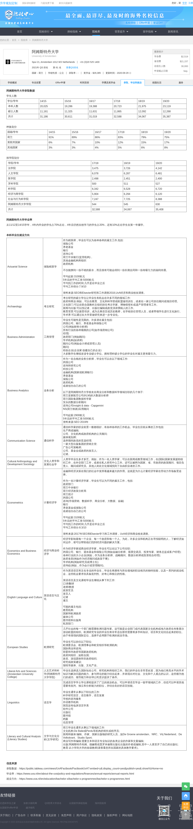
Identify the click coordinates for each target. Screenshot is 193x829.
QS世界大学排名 (53, 803)
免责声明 (66, 815)
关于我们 (5, 815)
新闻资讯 (173, 31)
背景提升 (121, 31)
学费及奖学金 (108, 82)
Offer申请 (144, 22)
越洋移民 (30, 807)
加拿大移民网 (30, 803)
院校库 (96, 31)
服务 (181, 82)
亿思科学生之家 (8, 803)
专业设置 (36, 82)
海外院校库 (100, 803)
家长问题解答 (65, 3)
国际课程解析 (29, 3)
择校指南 (74, 31)
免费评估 (185, 806)
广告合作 (20, 815)
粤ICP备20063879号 (69, 822)
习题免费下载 (47, 3)
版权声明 (112, 815)
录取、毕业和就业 (133, 82)
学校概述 (12, 82)
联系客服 (36, 815)
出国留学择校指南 (78, 803)
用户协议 (81, 815)
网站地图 (127, 815)
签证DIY (158, 22)
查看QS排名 (72, 67)
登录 (184, 3)
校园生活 (156, 82)
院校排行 (46, 31)
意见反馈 (51, 815)
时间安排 (84, 82)
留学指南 (149, 31)
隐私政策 (97, 815)
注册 (190, 3)
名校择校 (130, 22)
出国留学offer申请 (9, 807)
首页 (19, 31)
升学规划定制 (8, 3)
